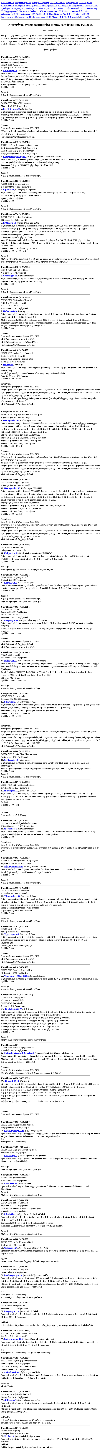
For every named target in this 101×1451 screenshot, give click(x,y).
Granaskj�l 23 (85, 2)
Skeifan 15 (84, 17)
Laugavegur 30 (91, 5)
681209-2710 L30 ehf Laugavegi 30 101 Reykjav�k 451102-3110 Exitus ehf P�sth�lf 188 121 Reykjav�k (15, 613)
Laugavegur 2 (78, 5)
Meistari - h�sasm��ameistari (76, 11)
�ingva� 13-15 (8, 14)
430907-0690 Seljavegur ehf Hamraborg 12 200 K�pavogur (15, 698)
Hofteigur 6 (20, 5)
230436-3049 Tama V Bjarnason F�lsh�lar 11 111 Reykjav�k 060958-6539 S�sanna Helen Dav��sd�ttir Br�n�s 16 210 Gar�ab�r (21, 1207)
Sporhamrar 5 (59, 8)
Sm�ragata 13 (32, 8)
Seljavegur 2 (19, 8)
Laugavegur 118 (25, 17)
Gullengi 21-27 (82, 14)
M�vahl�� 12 (59, 17)
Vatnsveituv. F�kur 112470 (31, 11)
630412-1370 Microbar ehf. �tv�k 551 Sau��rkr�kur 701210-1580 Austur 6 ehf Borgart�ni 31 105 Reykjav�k (15, 64)
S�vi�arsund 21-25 (75, 8)
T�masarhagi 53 (12, 896)
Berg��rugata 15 (23, 2)
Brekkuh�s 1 (42, 14)
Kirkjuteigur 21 (64, 5)
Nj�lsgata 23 (7, 8)
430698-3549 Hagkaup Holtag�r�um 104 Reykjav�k (15, 1432)
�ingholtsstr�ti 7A (52, 11)
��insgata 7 (73, 17)
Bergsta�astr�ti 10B (25, 14)
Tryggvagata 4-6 (11, 11)
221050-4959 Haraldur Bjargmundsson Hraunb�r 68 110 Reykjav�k (17, 1049)
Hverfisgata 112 (46, 8)
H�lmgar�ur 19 (49, 5)
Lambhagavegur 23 (9, 17)
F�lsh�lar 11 (69, 14)
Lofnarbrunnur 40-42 (42, 17)
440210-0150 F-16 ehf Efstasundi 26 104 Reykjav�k (15, 656)
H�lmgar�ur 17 (33, 5)
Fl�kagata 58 (72, 2)
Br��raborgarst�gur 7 (42, 2)
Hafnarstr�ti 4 (7, 5)
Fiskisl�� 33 (55, 14)
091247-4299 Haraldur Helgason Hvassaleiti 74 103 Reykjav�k (15, 892)
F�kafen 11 (59, 2)
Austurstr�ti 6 (7, 2)
